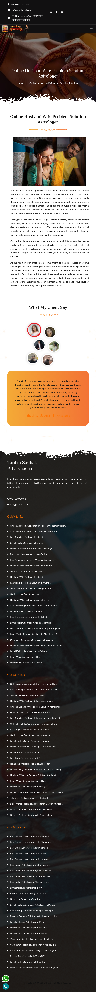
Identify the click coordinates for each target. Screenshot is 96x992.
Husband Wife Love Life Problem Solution (30, 712)
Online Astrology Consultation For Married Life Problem (38, 525)
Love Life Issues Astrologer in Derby (27, 786)
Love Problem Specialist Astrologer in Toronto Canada (36, 792)
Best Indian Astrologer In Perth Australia (30, 876)
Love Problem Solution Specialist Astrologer (31, 548)
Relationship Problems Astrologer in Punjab (31, 910)
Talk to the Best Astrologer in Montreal (29, 798)
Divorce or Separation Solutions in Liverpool (32, 639)
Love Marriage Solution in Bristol (26, 662)
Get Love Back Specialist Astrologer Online (31, 588)
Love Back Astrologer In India (24, 752)
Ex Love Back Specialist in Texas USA (28, 956)
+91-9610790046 (17, 498)
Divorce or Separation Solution (25, 899)
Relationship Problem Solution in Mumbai (30, 582)
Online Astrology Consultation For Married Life (33, 683)
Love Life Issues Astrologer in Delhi (27, 922)
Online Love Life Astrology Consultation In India (33, 723)
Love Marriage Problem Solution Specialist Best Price (36, 718)
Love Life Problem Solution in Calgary (28, 651)
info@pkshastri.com (19, 504)
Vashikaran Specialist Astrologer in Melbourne (33, 944)
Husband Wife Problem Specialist (26, 577)
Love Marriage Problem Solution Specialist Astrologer (36, 769)
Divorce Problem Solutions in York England (31, 815)
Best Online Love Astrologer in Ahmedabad (31, 842)
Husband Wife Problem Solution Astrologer (31, 701)
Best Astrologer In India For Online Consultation (34, 689)
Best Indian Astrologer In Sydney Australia (30, 870)
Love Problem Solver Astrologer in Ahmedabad (33, 746)
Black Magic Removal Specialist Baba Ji (29, 780)
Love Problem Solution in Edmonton (28, 961)
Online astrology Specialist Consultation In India (33, 605)
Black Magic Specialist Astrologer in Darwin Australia (36, 803)
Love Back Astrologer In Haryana (26, 611)
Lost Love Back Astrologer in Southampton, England (35, 628)
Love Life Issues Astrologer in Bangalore (29, 933)
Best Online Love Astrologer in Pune (28, 853)
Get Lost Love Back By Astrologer (26, 571)
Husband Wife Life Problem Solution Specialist (33, 775)
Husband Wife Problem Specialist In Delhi (30, 599)
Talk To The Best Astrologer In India (27, 695)
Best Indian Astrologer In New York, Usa (29, 882)
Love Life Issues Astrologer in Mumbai (28, 927)
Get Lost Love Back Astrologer (25, 594)
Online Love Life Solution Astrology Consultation (34, 531)
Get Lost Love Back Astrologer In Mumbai (30, 735)
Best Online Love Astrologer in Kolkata (29, 617)
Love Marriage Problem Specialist (26, 537)
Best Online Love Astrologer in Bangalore (30, 847)
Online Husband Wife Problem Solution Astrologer (35, 706)
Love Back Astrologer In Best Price (27, 758)
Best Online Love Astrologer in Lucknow (29, 859)
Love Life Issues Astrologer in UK (26, 887)
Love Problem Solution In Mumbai (26, 542)
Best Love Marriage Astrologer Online (28, 554)
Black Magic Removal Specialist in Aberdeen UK (33, 634)
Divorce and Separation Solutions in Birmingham (34, 967)
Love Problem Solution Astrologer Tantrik (30, 622)
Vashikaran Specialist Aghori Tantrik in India (31, 939)
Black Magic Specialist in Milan (25, 657)
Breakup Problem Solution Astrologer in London (33, 916)
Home (20, 83)
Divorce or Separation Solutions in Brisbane (31, 809)
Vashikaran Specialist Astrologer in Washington (33, 950)
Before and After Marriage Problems (28, 893)
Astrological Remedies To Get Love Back (29, 729)
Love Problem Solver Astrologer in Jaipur (30, 741)
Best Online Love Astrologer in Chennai (29, 836)
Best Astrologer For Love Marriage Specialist (32, 560)
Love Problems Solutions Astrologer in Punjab (32, 904)
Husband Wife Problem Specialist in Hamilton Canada (36, 645)
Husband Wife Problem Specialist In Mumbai (32, 565)
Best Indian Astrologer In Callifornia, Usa (30, 864)
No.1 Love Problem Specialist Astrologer (30, 763)
